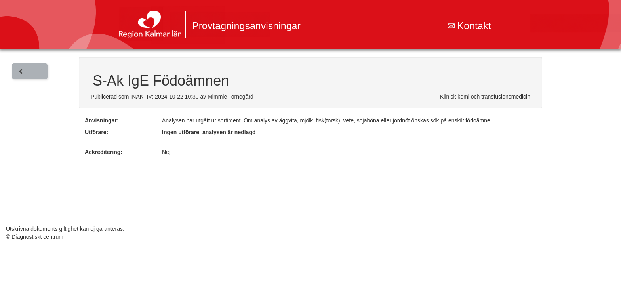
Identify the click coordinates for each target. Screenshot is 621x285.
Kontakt (469, 25)
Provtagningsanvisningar (246, 25)
